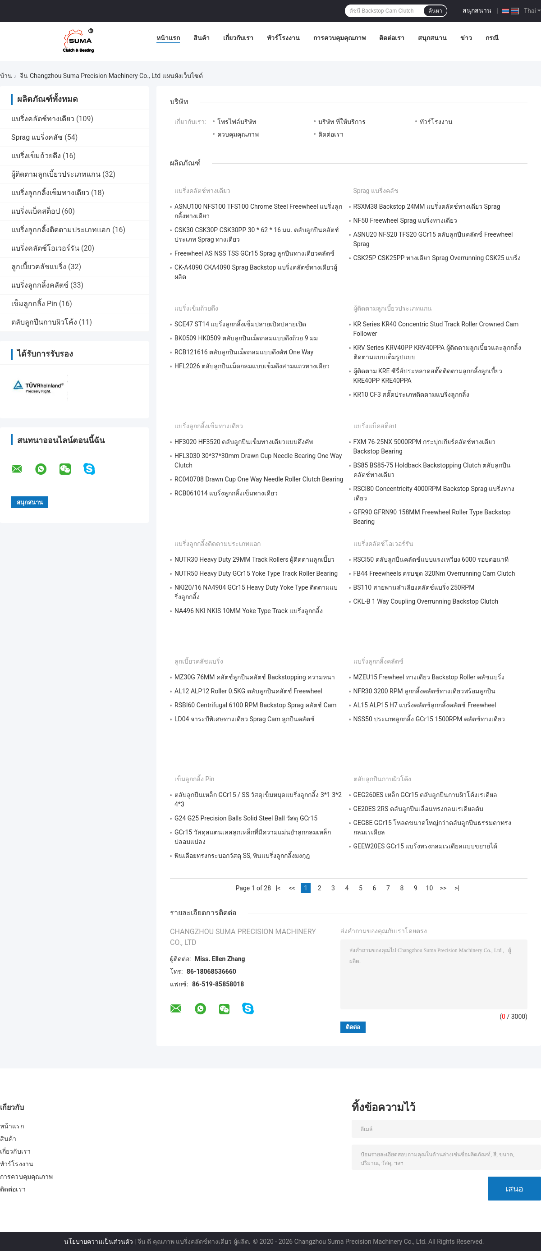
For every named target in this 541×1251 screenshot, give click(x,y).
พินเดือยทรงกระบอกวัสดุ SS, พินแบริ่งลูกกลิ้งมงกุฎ (242, 855)
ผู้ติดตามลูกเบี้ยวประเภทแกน (56, 174)
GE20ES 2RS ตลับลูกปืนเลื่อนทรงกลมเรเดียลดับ (418, 808)
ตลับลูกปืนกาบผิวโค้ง (44, 322)
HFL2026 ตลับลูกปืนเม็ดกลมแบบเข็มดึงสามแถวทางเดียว (252, 366)
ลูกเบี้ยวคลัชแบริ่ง (38, 266)
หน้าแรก (168, 37)
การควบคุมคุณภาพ (339, 37)
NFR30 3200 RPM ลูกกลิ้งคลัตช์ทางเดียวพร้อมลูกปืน (424, 691)
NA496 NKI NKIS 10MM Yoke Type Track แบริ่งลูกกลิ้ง (248, 610)
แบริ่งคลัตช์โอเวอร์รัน (45, 248)
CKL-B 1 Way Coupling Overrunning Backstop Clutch (426, 601)
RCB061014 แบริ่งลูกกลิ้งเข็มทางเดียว (226, 493)
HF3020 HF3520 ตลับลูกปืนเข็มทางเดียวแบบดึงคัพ (243, 441)
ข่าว (466, 37)
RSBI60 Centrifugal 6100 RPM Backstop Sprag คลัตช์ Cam (255, 705)
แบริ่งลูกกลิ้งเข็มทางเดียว (50, 192)
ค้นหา (435, 11)
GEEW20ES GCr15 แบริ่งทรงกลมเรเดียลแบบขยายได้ (425, 846)
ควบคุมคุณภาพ (238, 134)
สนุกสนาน (477, 10)
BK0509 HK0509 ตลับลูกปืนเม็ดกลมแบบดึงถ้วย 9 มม (246, 338)
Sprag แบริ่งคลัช (37, 137)
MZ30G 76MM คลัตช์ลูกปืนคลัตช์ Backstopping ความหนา (254, 677)
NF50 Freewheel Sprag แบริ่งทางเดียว (405, 220)
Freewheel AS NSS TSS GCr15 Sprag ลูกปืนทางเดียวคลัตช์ (254, 253)
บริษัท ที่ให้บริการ (341, 121)
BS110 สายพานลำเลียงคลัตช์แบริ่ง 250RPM (414, 587)
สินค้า (201, 37)
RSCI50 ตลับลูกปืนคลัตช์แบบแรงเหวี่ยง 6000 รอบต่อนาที (431, 559)
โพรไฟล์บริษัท (236, 121)
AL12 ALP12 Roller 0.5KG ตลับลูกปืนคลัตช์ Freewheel (248, 691)
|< (278, 888)
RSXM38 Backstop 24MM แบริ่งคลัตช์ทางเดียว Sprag (426, 206)
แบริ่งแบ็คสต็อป (35, 211)
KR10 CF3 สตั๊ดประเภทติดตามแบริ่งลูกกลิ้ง (411, 394)
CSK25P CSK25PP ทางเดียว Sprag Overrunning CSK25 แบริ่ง (437, 257)
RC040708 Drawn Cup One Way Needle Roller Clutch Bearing (259, 479)
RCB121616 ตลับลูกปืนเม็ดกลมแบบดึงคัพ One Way (243, 352)
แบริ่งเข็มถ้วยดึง (36, 155)
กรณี (492, 37)
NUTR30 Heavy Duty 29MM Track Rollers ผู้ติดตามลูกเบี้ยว (254, 559)
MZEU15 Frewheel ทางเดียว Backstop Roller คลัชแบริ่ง (429, 677)
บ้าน (6, 75)
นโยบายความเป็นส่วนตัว (98, 1241)
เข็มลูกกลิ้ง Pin (34, 303)
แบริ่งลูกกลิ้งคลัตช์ (40, 285)
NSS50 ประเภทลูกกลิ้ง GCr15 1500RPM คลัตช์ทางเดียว (429, 719)
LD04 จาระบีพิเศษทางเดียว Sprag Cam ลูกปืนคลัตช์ (244, 719)
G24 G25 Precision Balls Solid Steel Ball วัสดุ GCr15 (245, 818)
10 (429, 888)
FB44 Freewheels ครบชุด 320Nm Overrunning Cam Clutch (434, 573)
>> (443, 888)
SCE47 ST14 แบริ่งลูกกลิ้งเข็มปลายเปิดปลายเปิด (240, 324)
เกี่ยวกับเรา (238, 37)
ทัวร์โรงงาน (283, 37)
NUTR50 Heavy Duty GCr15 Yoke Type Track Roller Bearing (256, 573)
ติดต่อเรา (391, 37)
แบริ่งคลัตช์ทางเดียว (42, 119)
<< (292, 888)
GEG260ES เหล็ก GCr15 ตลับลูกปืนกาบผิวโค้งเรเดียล (425, 794)
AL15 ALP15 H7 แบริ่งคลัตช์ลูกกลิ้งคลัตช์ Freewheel (424, 705)
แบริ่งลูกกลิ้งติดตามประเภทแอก (60, 229)
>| (456, 888)
